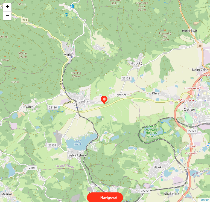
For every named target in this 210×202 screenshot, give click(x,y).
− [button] (7, 16)
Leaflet (204, 195)
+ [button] (7, 7)
